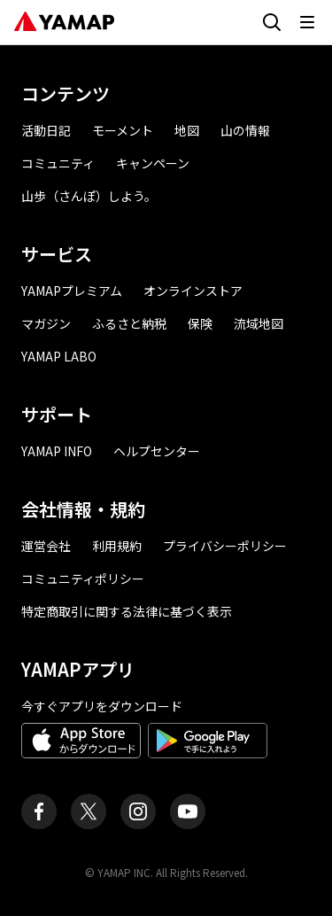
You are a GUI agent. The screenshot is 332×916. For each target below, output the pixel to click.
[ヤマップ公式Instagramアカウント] (138, 811)
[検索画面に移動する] (272, 22)
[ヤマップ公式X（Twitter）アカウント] (88, 811)
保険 (200, 323)
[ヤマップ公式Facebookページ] (39, 811)
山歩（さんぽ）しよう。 (89, 196)
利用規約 (117, 546)
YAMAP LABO (59, 356)
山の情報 (245, 130)
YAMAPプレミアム (71, 290)
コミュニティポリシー (82, 578)
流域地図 (258, 323)
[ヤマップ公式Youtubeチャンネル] (187, 811)
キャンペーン (152, 163)
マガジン (46, 323)
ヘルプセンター (156, 451)
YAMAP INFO (56, 451)
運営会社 (46, 546)
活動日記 (46, 130)
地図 (186, 130)
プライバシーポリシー (225, 546)
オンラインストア (193, 290)
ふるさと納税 (129, 323)
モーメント (122, 130)
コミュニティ (58, 163)
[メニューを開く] (307, 22)
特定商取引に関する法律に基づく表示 (126, 611)
